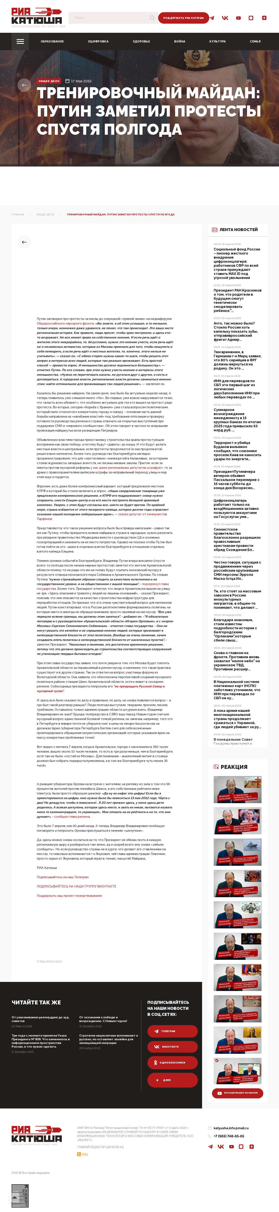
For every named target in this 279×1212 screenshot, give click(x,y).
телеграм (165, 1031)
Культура (217, 41)
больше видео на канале (235, 1090)
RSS (85, 1153)
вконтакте (167, 1046)
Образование (52, 41)
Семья (255, 41)
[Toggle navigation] (20, 41)
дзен (162, 1080)
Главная (18, 214)
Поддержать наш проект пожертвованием (69, 896)
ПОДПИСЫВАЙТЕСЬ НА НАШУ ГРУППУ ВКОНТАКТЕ (76, 886)
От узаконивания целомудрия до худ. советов (40, 1019)
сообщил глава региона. (72, 816)
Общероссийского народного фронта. (66, 323)
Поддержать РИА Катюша (183, 17)
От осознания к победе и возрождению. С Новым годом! (106, 1019)
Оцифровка (98, 41)
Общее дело (53, 81)
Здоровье (141, 41)
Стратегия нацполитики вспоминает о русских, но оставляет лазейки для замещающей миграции (101, 1043)
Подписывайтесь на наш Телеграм (63, 877)
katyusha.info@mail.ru (231, 1128)
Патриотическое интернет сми (38, 26)
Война (179, 41)
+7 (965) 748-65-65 (229, 1136)
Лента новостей (229, 237)
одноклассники (170, 1062)
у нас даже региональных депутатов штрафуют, (127, 468)
